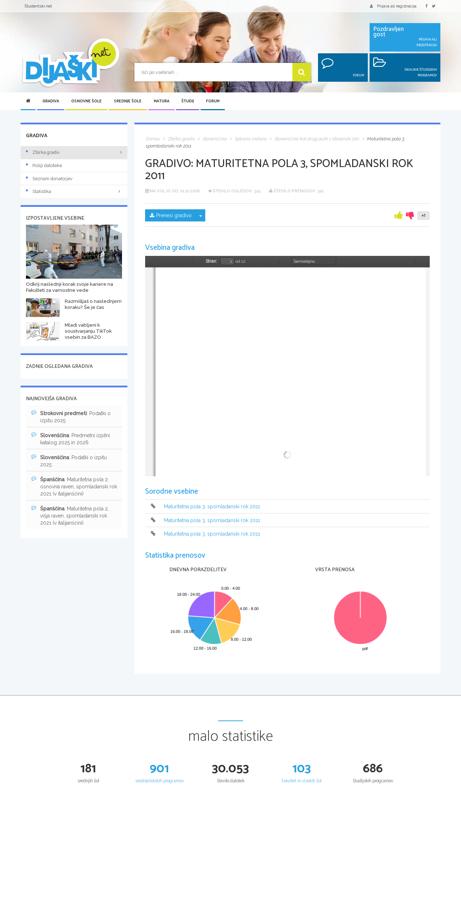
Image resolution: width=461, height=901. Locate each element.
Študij (187, 101)
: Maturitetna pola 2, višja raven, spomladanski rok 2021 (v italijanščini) (70, 515)
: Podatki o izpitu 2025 (71, 416)
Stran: (211, 261)
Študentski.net (38, 6)
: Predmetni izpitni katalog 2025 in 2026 (70, 438)
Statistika (74, 191)
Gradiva (50, 101)
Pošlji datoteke (44, 165)
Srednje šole (128, 101)
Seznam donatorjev (49, 178)
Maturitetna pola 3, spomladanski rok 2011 (212, 507)
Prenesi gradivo (171, 215)
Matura (161, 101)
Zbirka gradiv (43, 152)
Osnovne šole (86, 101)
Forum (212, 101)
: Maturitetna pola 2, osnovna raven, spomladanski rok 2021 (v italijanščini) (74, 486)
